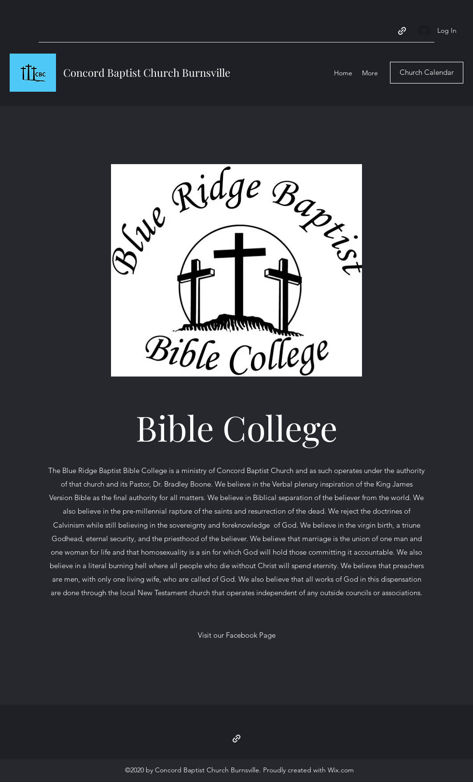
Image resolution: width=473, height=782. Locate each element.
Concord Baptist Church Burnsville (146, 72)
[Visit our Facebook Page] (237, 635)
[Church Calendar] (426, 73)
